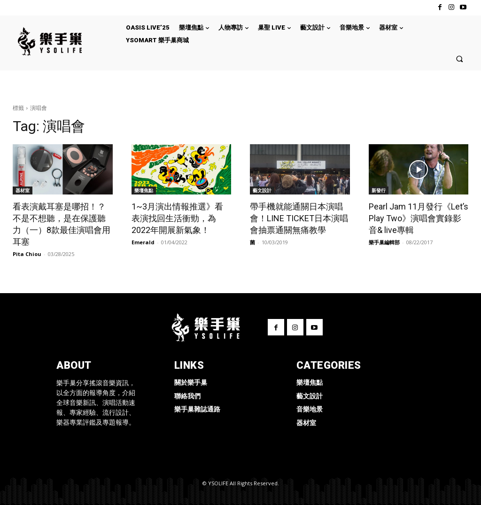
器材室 (23, 190)
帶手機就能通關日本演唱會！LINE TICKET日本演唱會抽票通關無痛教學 (299, 218)
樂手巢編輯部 (384, 242)
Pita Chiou (27, 253)
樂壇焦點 (143, 190)
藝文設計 (262, 190)
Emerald (143, 242)
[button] (460, 58)
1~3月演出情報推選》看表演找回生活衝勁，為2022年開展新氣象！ (177, 218)
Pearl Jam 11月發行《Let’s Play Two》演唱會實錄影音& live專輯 (418, 218)
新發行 (379, 190)
